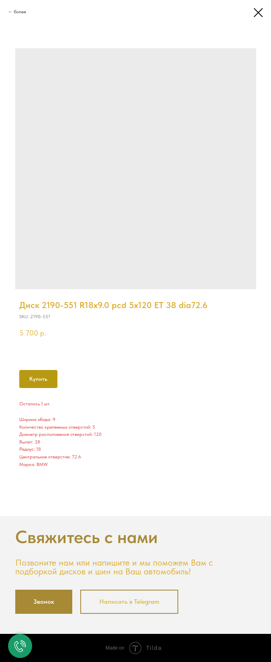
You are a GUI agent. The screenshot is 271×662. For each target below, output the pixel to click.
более (20, 11)
